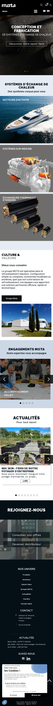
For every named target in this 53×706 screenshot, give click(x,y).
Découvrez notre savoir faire (26, 43)
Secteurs (26, 578)
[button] (12, 298)
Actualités (26, 592)
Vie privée (33, 632)
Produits (26, 573)
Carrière (26, 597)
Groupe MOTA (26, 587)
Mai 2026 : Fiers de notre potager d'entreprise (20, 470)
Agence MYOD (31, 702)
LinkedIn (28, 656)
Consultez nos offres (26, 533)
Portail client (26, 602)
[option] (26, 37)
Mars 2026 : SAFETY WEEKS (19, 640)
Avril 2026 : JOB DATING (17, 645)
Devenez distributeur (26, 542)
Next (48, 379)
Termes (40, 632)
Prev (4, 379)
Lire (25, 481)
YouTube (23, 656)
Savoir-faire (26, 583)
